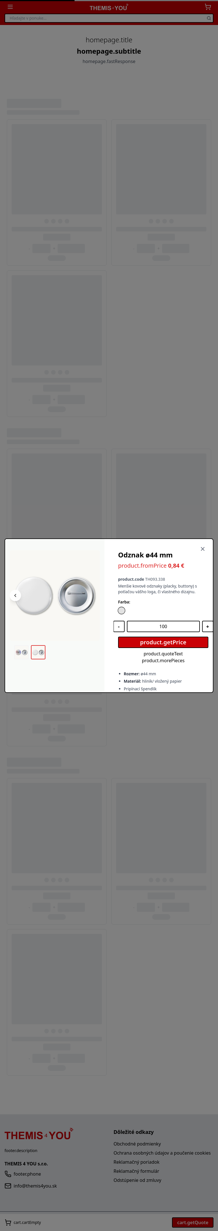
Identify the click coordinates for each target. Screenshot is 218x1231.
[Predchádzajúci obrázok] (15, 595)
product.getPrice (163, 642)
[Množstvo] (163, 626)
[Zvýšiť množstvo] (207, 626)
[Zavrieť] (202, 549)
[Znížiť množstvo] (119, 626)
